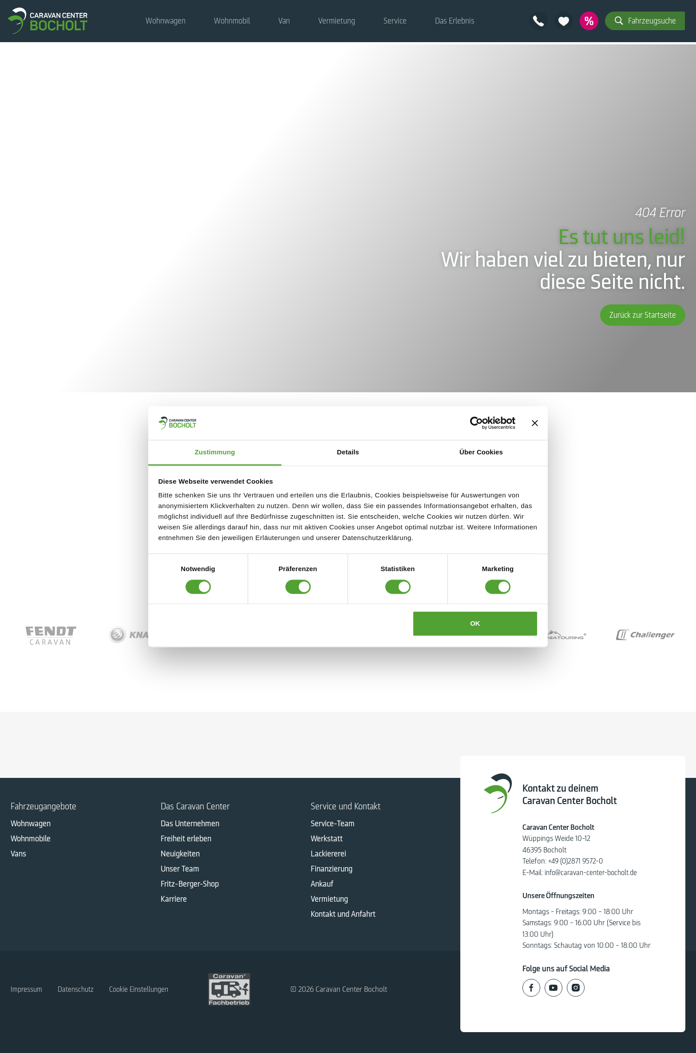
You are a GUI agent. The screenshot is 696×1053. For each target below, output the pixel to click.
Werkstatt (327, 840)
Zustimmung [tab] (215, 452)
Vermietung (336, 22)
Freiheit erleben (186, 840)
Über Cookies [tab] (481, 452)
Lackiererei (328, 855)
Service (395, 22)
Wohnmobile (31, 840)
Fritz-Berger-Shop (190, 885)
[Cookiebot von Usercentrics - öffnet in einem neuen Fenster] (476, 423)
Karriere (174, 900)
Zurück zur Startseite (642, 315)
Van (284, 22)
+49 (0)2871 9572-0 (577, 861)
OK (475, 623)
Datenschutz (78, 989)
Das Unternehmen (190, 825)
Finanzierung (331, 870)
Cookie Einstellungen (143, 989)
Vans (18, 855)
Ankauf (322, 885)
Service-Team (333, 825)
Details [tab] (348, 452)
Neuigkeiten (180, 855)
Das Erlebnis (455, 22)
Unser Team (180, 870)
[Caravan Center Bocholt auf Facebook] (531, 987)
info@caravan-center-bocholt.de (594, 872)
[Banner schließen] (535, 423)
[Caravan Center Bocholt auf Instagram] (576, 987)
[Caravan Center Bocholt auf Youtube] (553, 987)
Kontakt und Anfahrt (343, 915)
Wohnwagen (166, 22)
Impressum (27, 989)
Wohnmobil (232, 22)
